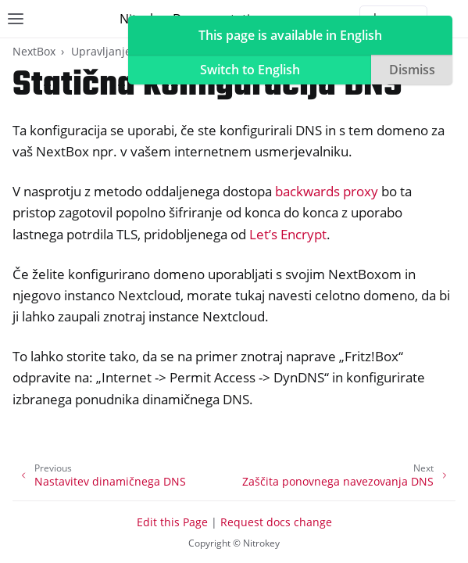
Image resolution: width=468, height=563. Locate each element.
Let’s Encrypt (288, 234)
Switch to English (250, 69)
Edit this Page (172, 522)
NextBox (34, 51)
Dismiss (412, 69)
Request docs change (276, 522)
